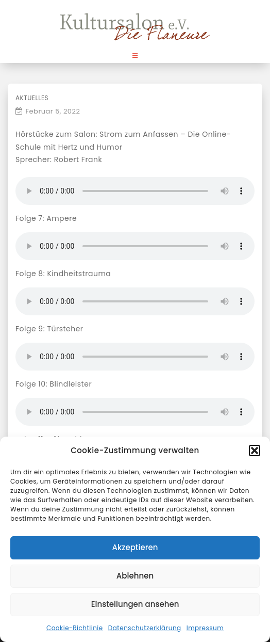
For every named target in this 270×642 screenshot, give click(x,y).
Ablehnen (135, 575)
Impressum (205, 627)
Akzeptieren (135, 547)
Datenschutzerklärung (144, 627)
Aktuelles (31, 97)
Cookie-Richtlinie (74, 627)
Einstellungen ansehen (135, 604)
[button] (254, 450)
